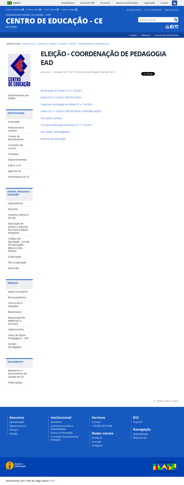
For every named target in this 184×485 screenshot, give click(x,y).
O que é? (137, 422)
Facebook (172, 26)
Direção (14, 433)
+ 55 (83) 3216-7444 (102, 425)
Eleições (63, 43)
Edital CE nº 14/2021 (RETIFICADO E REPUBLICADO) (71, 111)
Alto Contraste (153, 9)
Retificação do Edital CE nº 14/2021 (61, 90)
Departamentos (18, 425)
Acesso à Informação (62, 432)
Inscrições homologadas (55, 131)
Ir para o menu (33, 9)
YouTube (167, 26)
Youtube (96, 441)
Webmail (145, 35)
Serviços (14, 429)
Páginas (53, 43)
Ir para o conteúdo (15, 9)
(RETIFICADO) (61, 97)
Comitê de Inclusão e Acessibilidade (62, 427)
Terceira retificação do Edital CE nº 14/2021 (66, 125)
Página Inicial (29, 43)
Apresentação (17, 422)
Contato (133, 35)
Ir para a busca (51, 9)
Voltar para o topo (167, 401)
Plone (52, 480)
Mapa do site (171, 9)
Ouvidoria (56, 422)
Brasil (17, 2)
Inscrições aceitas (51, 118)
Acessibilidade (133, 9)
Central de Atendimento (166, 35)
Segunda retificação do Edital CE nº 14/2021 (67, 104)
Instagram (176, 26)
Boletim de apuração (53, 138)
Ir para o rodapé (69, 9)
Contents (42, 43)
